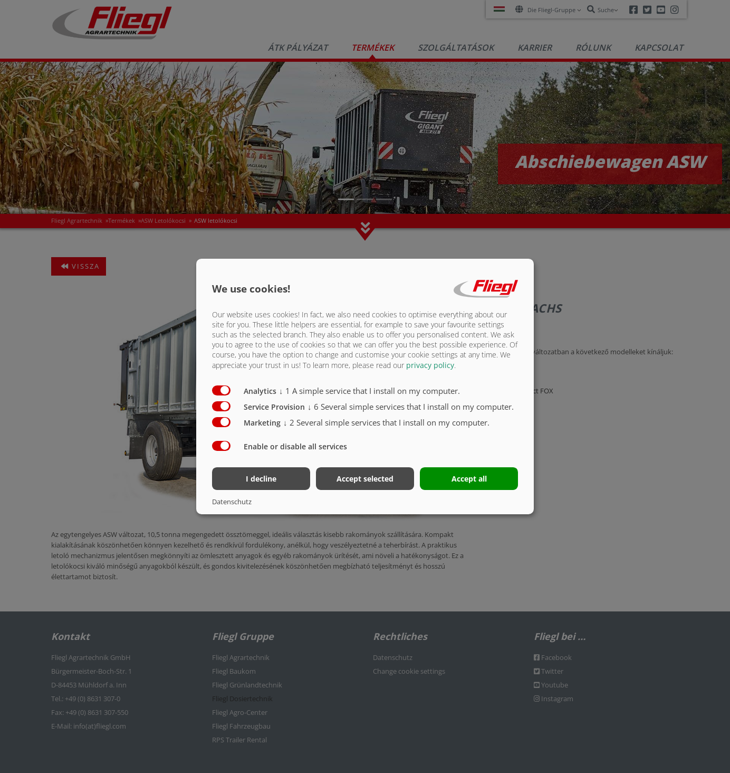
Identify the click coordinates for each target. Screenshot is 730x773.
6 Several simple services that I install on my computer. (411, 406)
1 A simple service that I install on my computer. (369, 390)
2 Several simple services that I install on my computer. (386, 422)
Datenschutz (232, 501)
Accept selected (365, 479)
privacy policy (430, 365)
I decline (261, 479)
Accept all (469, 479)
